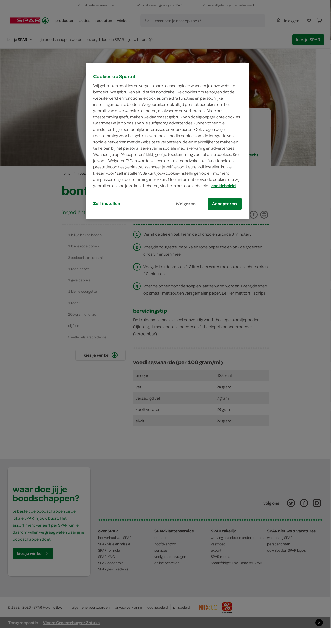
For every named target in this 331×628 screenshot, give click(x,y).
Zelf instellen (106, 203)
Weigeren (186, 203)
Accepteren (224, 203)
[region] (167, 141)
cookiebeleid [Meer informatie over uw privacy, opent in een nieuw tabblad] (223, 185)
